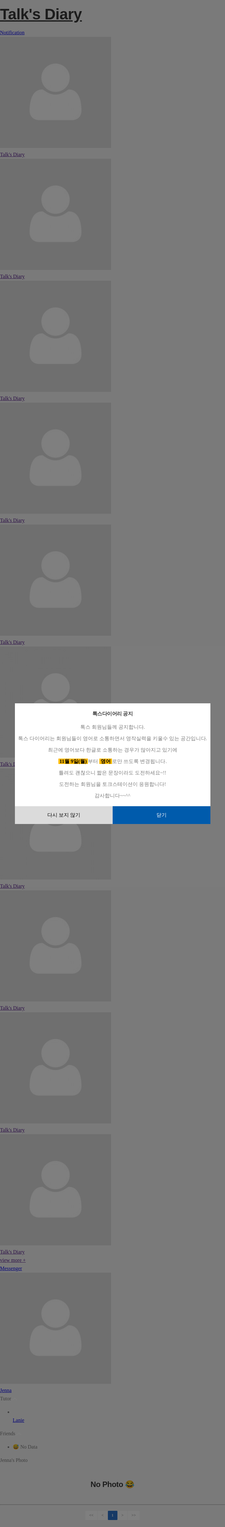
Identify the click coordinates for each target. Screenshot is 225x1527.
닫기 (161, 815)
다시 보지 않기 (63, 815)
